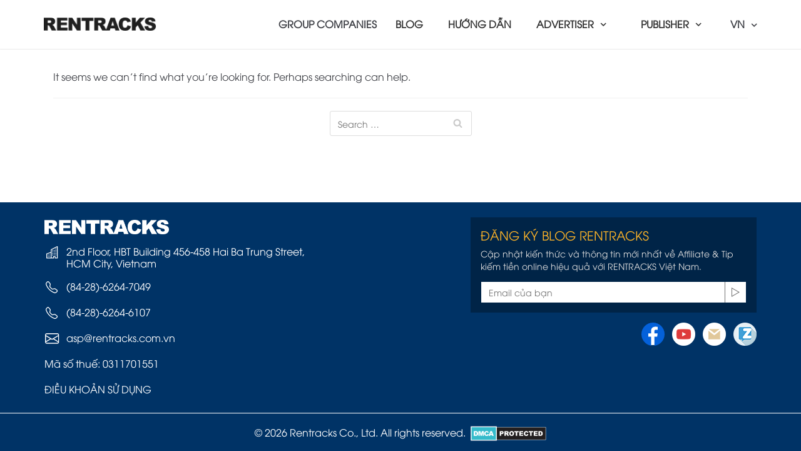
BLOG (409, 24)
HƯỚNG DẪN (479, 24)
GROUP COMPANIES (327, 24)
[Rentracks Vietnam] (100, 24)
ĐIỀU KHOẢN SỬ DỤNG (97, 389)
